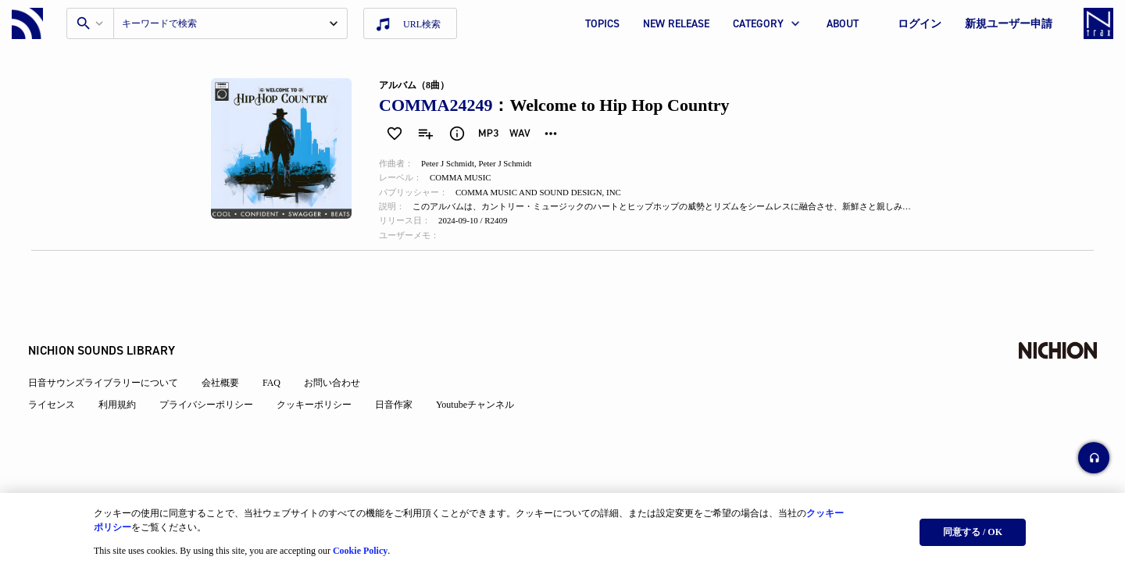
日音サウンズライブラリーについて (106, 370)
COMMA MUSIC (468, 179)
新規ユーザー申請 (1008, 24)
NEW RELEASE (676, 23)
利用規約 (120, 392)
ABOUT (843, 23)
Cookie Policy (360, 548)
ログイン (919, 24)
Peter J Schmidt (453, 164)
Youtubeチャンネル (478, 392)
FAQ (275, 370)
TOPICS (602, 23)
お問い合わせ (335, 370)
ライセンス (54, 392)
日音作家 (397, 392)
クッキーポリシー (317, 392)
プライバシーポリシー (209, 392)
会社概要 (223, 370)
